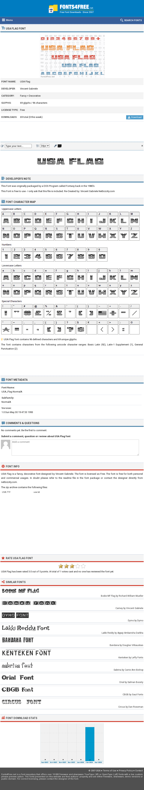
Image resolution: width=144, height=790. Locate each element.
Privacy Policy (126, 770)
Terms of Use (109, 770)
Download (135, 117)
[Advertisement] (72, 131)
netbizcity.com (9, 482)
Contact (139, 770)
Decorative (34, 95)
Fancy (23, 95)
